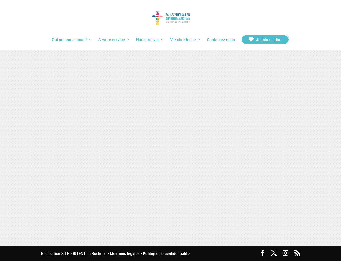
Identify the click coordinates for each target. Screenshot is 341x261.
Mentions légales (124, 253)
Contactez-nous (221, 40)
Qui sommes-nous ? (69, 40)
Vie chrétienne (183, 40)
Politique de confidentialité (166, 253)
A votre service (111, 40)
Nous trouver (147, 40)
